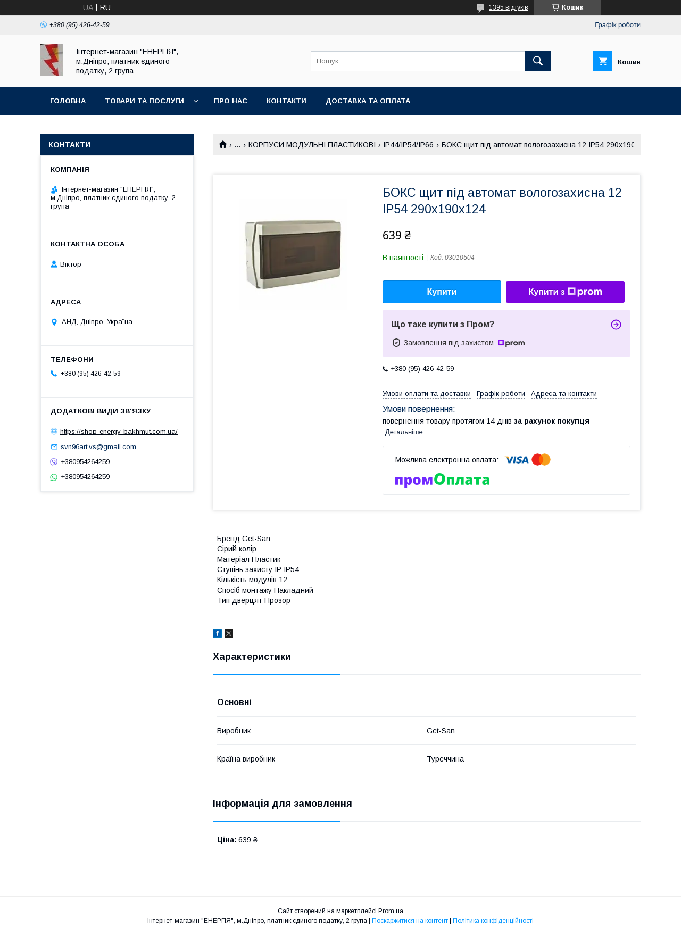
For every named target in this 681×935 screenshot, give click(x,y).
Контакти (286, 101)
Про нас (230, 101)
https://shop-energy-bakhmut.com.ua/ (119, 431)
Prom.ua (390, 911)
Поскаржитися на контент (410, 920)
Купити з (565, 292)
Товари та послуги (144, 101)
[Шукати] (538, 61)
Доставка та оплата (368, 101)
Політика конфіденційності (493, 920)
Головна (68, 101)
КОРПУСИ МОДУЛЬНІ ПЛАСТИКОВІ (312, 144)
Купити (442, 291)
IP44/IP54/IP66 (408, 144)
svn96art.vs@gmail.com (98, 447)
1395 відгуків (508, 7)
